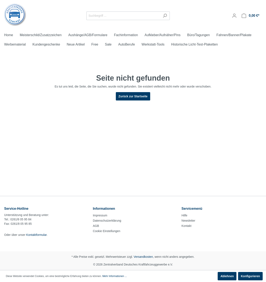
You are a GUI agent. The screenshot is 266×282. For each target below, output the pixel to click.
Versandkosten (143, 256)
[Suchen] (165, 15)
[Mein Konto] (234, 16)
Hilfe (184, 215)
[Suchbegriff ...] (123, 15)
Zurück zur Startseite (133, 96)
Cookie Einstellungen (106, 231)
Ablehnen (227, 276)
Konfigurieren (250, 276)
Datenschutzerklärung (107, 220)
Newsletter (188, 220)
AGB (96, 225)
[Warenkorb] (250, 16)
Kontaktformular (36, 234)
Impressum (100, 215)
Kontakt (186, 225)
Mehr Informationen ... (114, 276)
